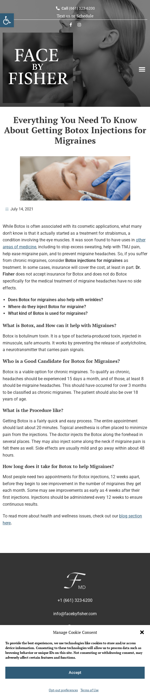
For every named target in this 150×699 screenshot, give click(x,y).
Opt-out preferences (63, 690)
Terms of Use (89, 690)
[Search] (142, 112)
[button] (142, 632)
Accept (75, 672)
